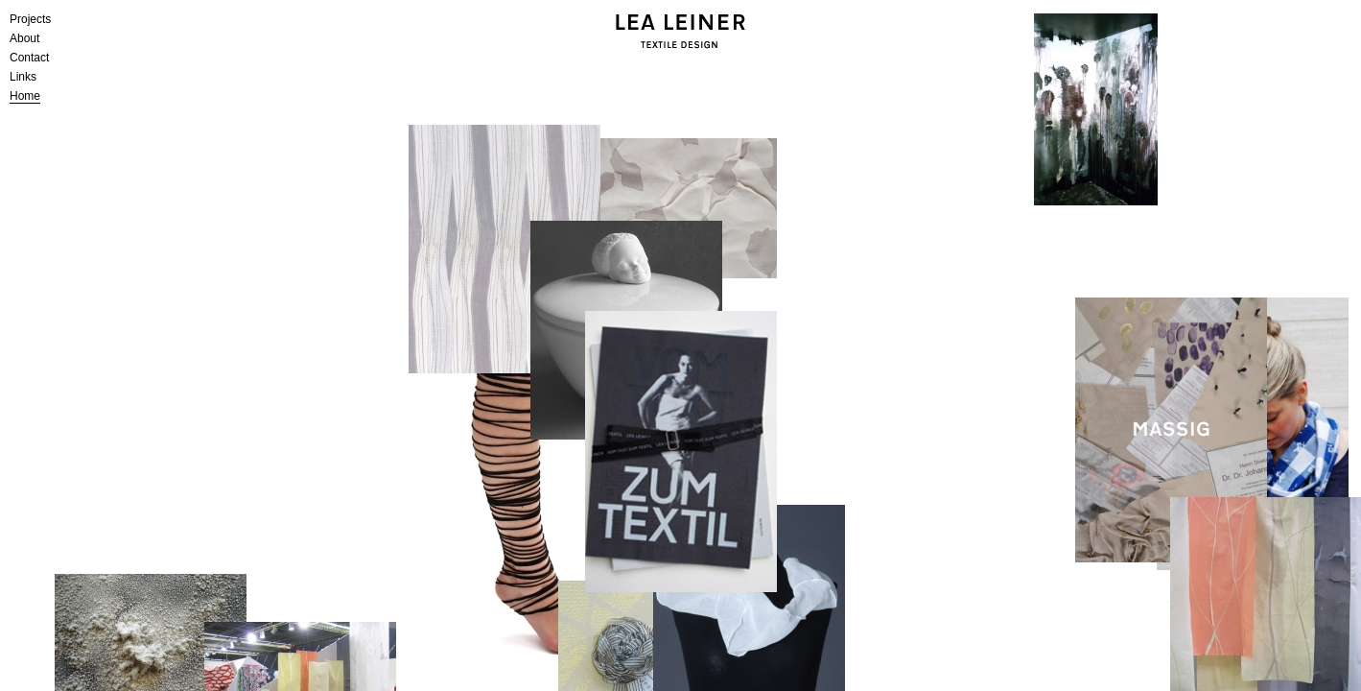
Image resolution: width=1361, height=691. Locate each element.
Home (25, 96)
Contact (29, 57)
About (24, 38)
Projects (30, 19)
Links (23, 76)
